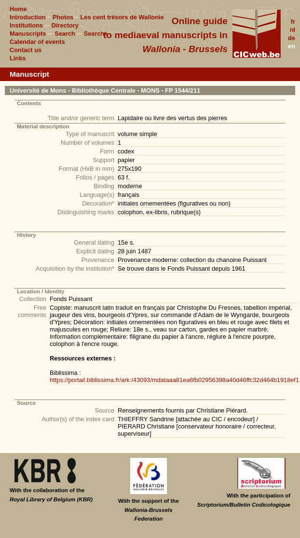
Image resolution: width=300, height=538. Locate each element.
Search (65, 33)
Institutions (26, 25)
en (291, 46)
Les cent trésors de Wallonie (122, 17)
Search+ (96, 33)
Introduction (28, 17)
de (291, 37)
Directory (65, 25)
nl (292, 29)
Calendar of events (37, 41)
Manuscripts (28, 33)
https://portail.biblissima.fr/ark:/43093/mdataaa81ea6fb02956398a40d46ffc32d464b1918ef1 (174, 380)
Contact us (25, 50)
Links (18, 58)
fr (293, 21)
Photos (63, 17)
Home (18, 9)
